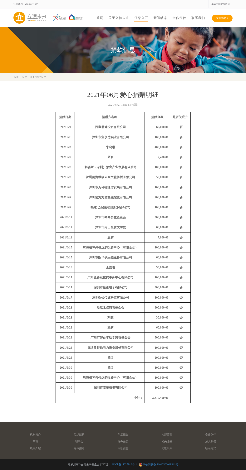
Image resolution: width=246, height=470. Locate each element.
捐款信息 (40, 77)
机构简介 (35, 434)
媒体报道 (79, 448)
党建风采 (166, 448)
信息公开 (141, 18)
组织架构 (79, 434)
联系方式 (210, 448)
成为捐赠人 (222, 18)
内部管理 (166, 434)
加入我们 (210, 441)
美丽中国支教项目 (220, 4)
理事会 (79, 441)
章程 (35, 441)
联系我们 (198, 18)
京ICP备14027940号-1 (124, 464)
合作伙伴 (179, 18)
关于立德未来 (118, 18)
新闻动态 (160, 18)
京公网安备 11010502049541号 (160, 464)
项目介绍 (35, 448)
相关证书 (166, 441)
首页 (99, 18)
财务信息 (123, 441)
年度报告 (123, 434)
